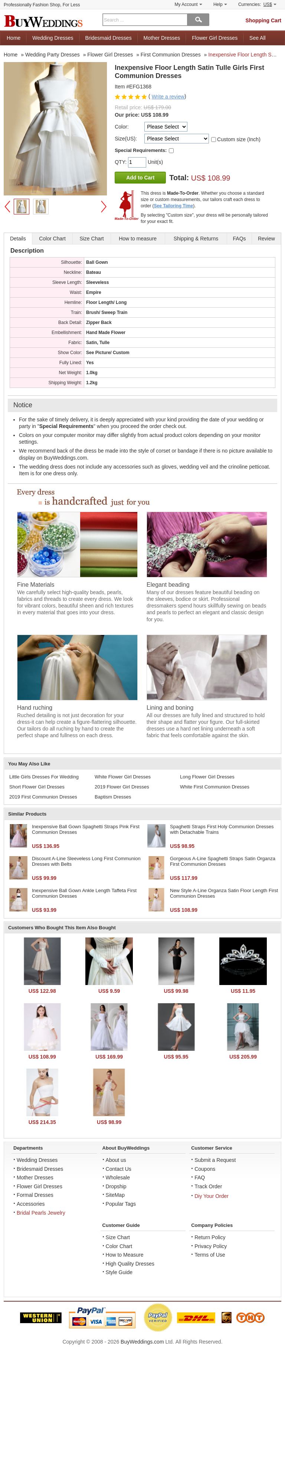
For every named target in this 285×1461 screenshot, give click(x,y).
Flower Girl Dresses (215, 38)
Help (220, 4)
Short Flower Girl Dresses (37, 787)
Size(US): (126, 139)
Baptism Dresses (113, 797)
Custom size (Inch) (239, 139)
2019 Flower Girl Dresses (122, 787)
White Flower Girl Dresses (123, 777)
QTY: (121, 162)
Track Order (208, 1186)
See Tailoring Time (173, 205)
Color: (121, 127)
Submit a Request (215, 1160)
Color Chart (119, 1246)
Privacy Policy (210, 1246)
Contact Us (118, 1169)
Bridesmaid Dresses (108, 38)
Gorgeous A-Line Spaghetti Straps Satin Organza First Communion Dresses (222, 861)
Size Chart (118, 1237)
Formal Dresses (35, 1195)
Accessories (31, 1204)
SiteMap (115, 1195)
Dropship (116, 1186)
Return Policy (209, 1237)
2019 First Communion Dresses (43, 797)
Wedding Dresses (52, 38)
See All (257, 38)
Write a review (168, 97)
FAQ (199, 1177)
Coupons (204, 1169)
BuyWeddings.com (142, 1342)
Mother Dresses (162, 38)
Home (13, 38)
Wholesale (118, 1177)
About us (116, 1160)
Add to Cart (140, 178)
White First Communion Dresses (214, 787)
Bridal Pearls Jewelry (41, 1213)
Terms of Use (209, 1255)
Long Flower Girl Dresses (207, 777)
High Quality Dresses (130, 1264)
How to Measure (125, 1255)
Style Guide (119, 1272)
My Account (188, 4)
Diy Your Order (211, 1196)
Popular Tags (121, 1204)
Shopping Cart (263, 20)
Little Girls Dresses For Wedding (44, 777)
